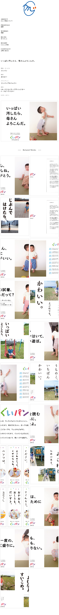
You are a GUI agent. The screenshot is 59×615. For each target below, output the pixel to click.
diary (5, 43)
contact (6, 49)
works (4, 31)
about (7, 20)
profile (5, 26)
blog (4, 37)
